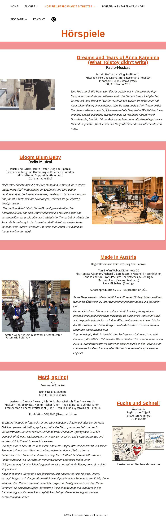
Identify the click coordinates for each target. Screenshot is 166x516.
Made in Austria (118, 257)
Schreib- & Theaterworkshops (120, 6)
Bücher (30, 6)
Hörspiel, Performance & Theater (68, 6)
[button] (35, 6)
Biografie (18, 19)
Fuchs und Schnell (138, 403)
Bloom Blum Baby (40, 157)
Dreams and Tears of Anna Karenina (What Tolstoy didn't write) (118, 60)
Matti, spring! (53, 377)
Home (14, 6)
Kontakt (38, 19)
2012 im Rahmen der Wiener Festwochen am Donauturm (124, 339)
